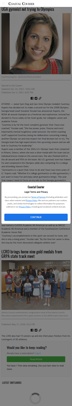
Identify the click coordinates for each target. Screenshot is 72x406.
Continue (35, 217)
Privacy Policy (31, 200)
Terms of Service (38, 197)
